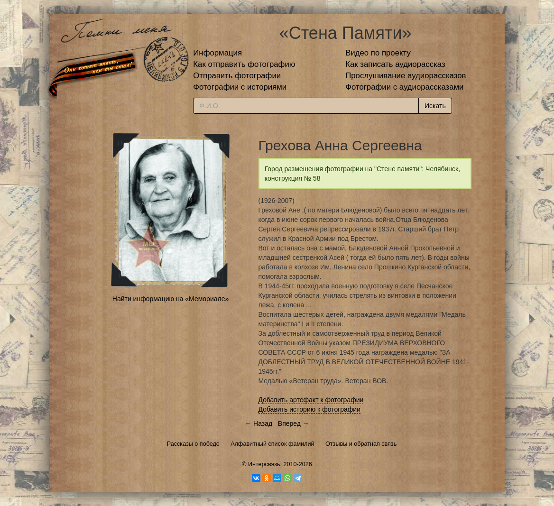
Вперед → (293, 423)
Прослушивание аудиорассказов (405, 75)
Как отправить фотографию (244, 64)
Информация (217, 52)
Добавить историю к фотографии (310, 409)
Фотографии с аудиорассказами (404, 87)
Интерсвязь (264, 464)
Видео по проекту (378, 52)
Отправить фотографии (237, 75)
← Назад (258, 423)
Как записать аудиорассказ (395, 64)
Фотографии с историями (239, 87)
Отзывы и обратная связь (361, 444)
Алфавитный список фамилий (272, 444)
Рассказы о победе (193, 444)
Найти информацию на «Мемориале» (170, 299)
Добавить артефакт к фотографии (311, 400)
